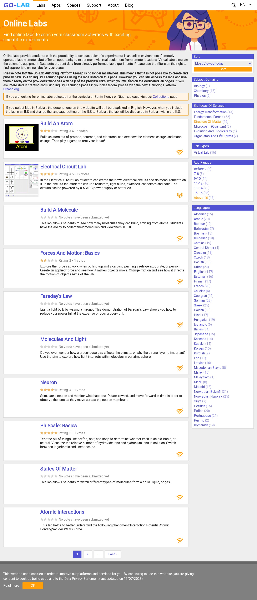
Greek (198, 305)
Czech (198, 257)
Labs (40, 5)
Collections (161, 97)
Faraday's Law (56, 296)
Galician (199, 291)
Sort (223, 69)
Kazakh (199, 344)
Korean (199, 348)
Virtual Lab (201, 152)
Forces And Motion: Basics (70, 253)
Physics (200, 96)
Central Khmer (204, 248)
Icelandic (200, 324)
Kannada (200, 339)
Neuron (48, 382)
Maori (198, 382)
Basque (199, 224)
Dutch (198, 267)
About (113, 5)
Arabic (198, 219)
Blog (129, 5)
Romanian (201, 425)
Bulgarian (200, 238)
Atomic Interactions (62, 512)
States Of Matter (58, 469)
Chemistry (201, 91)
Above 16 (201, 198)
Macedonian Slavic (207, 368)
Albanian (200, 214)
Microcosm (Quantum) (210, 126)
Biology (199, 86)
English (199, 272)
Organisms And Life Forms (213, 136)
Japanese (201, 334)
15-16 (198, 193)
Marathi (199, 387)
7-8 (196, 174)
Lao (196, 358)
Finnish (199, 281)
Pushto (199, 420)
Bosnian (200, 233)
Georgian (200, 296)
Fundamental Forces (208, 117)
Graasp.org (11, 89)
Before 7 (200, 169)
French (199, 286)
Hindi (197, 315)
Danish (199, 262)
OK (32, 585)
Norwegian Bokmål (207, 392)
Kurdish (199, 353)
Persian (199, 406)
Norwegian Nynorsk (208, 396)
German (199, 301)
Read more (11, 585)
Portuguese (202, 416)
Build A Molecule (59, 210)
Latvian (199, 363)
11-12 (198, 183)
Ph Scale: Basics (58, 426)
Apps (56, 5)
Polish (198, 411)
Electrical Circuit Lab (63, 167)
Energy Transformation (210, 112)
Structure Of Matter (208, 122)
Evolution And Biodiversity (213, 131)
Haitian (199, 310)
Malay (198, 372)
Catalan (199, 243)
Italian (198, 329)
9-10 (197, 179)
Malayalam (202, 377)
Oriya (197, 401)
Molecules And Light (63, 339)
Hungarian (201, 320)
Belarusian (201, 229)
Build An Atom (56, 124)
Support (94, 5)
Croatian (200, 253)
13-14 (198, 188)
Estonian (200, 277)
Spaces (74, 5)
